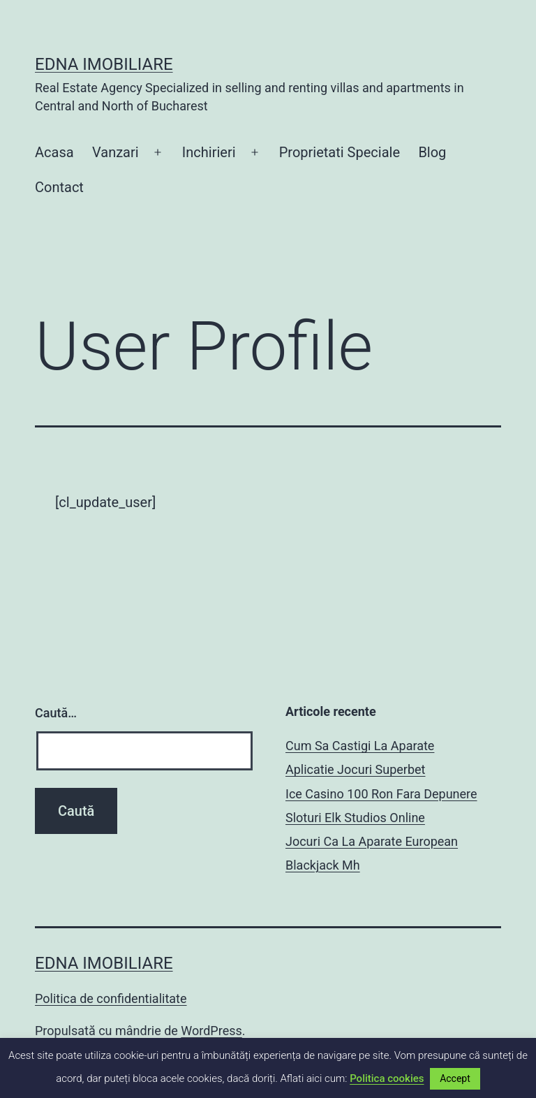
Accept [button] (455, 1078)
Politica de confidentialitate (111, 998)
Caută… (56, 712)
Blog (432, 152)
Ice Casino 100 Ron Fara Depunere (381, 793)
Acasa (54, 152)
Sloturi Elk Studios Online (355, 817)
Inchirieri (209, 152)
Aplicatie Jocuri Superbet (355, 769)
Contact (59, 187)
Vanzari (115, 152)
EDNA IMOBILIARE (104, 64)
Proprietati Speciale (339, 152)
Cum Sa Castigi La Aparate (359, 745)
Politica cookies (387, 1078)
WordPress (211, 1030)
